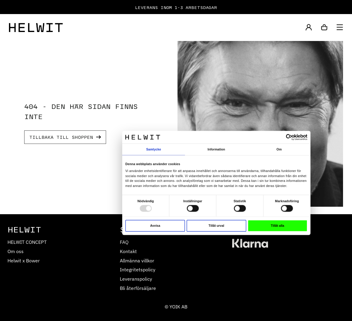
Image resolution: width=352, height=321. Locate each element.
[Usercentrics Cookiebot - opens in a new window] (289, 137)
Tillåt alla (277, 225)
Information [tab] (216, 149)
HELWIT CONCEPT (27, 242)
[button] (308, 28)
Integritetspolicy (137, 269)
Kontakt (128, 251)
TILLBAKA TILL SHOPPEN (65, 137)
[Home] (36, 27)
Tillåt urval (216, 225)
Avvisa (155, 225)
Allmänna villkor (137, 260)
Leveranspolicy (136, 279)
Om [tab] (279, 149)
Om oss (15, 251)
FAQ (124, 242)
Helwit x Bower (23, 260)
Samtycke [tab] (153, 149)
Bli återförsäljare (138, 288)
